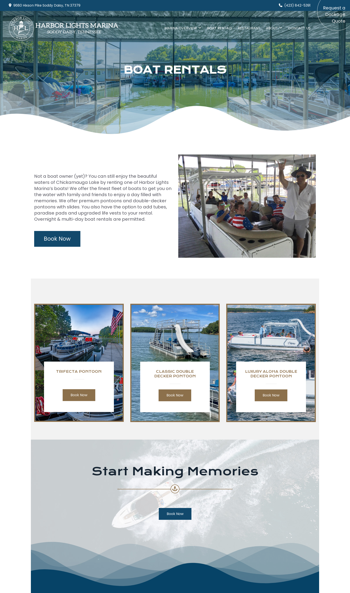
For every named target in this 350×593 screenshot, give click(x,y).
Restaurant (249, 28)
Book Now (57, 239)
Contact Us (299, 28)
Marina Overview (180, 28)
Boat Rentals (219, 28)
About (272, 28)
